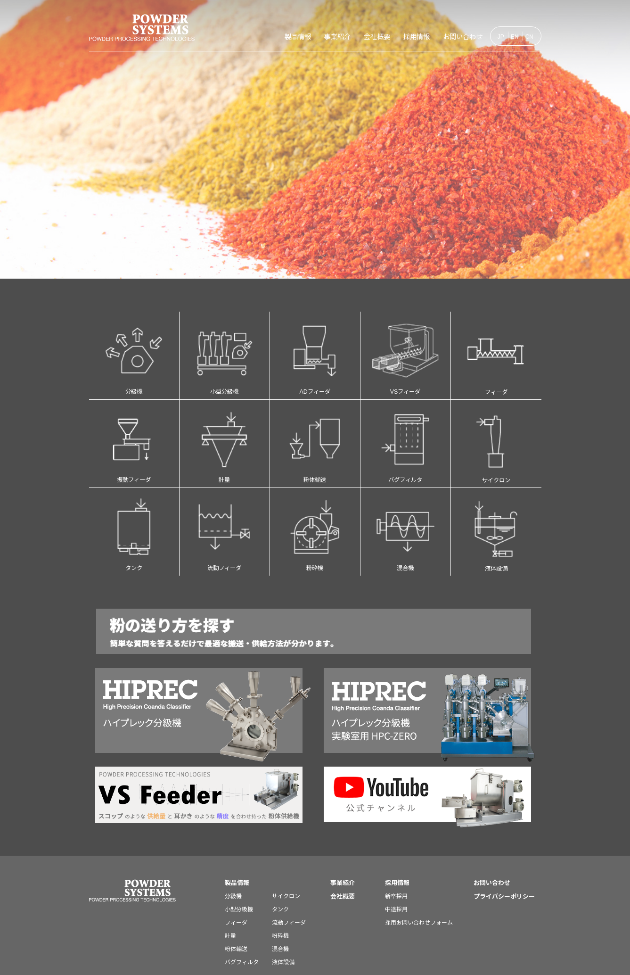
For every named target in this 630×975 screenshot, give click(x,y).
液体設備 (496, 506)
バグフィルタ (405, 427)
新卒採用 (396, 865)
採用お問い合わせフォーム (419, 891)
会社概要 (347, 36)
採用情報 (398, 36)
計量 (224, 427)
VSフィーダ (405, 350)
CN (529, 37)
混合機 (405, 506)
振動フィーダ (134, 427)
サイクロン (496, 428)
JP (501, 37)
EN (515, 37)
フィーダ (496, 350)
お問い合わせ (456, 36)
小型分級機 (224, 350)
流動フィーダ (224, 506)
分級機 (134, 350)
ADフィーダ (315, 350)
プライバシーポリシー (504, 865)
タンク (134, 506)
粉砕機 (315, 506)
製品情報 (245, 36)
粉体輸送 (315, 427)
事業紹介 (296, 36)
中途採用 (396, 878)
